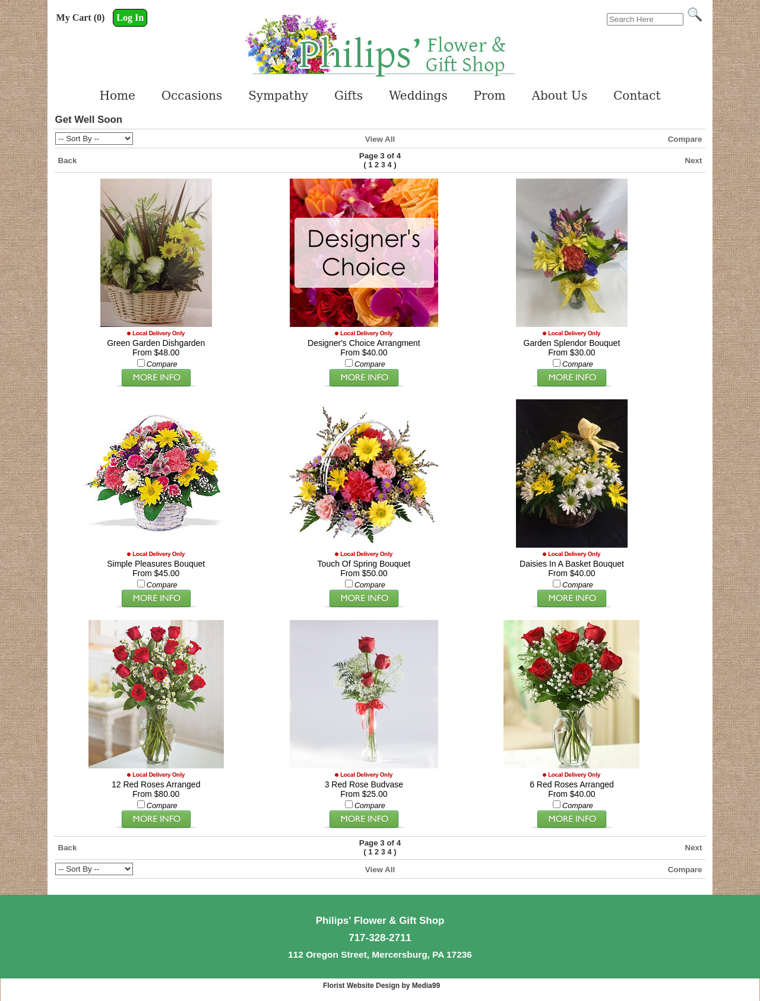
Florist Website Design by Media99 (381, 985)
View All (380, 139)
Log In (130, 17)
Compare (685, 139)
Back (67, 160)
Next (693, 160)
